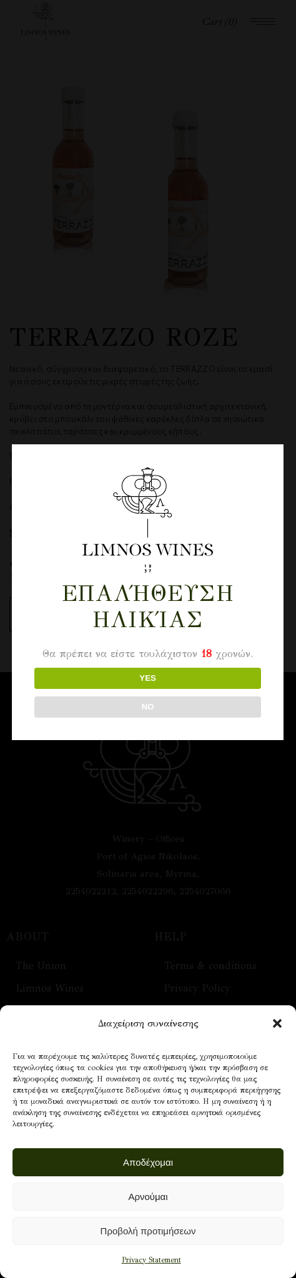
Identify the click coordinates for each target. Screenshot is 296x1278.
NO (147, 706)
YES (147, 678)
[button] (277, 1023)
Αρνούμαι (147, 1196)
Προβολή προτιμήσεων (148, 1231)
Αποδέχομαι (148, 1162)
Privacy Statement (151, 1260)
